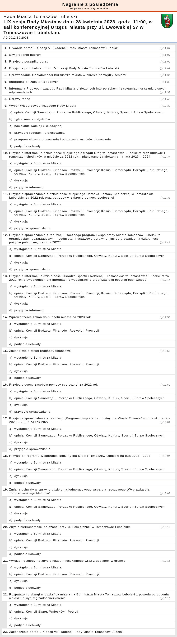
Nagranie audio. (80, 8)
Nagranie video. (100, 8)
